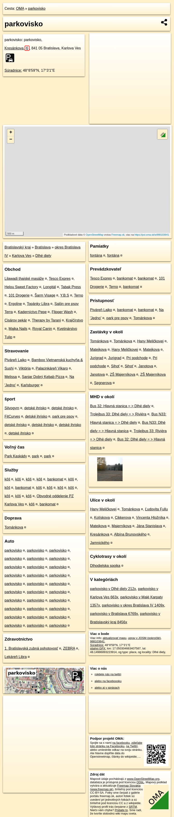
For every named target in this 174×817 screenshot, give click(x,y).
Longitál (49, 287)
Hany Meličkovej (150, 341)
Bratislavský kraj (18, 247)
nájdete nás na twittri (108, 674)
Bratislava (43, 247)
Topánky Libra (38, 304)
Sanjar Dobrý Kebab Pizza (43, 377)
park (35, 456)
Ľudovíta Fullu (156, 509)
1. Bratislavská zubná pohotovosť (31, 648)
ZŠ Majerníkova (122, 374)
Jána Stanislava (149, 526)
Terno (78, 295)
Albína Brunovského (130, 534)
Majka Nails (18, 329)
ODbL (140, 782)
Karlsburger (30, 385)
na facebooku (121, 742)
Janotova (145, 366)
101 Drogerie (19, 295)
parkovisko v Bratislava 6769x (114, 614)
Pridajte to (121, 810)
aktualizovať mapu (114, 638)
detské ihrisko (35, 408)
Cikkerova (123, 517)
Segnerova (102, 383)
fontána (96, 255)
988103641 (97, 641)
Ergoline (15, 304)
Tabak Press (71, 287)
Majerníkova (121, 526)
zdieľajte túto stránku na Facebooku (116, 744)
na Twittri (132, 746)
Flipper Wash (62, 312)
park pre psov (63, 416)
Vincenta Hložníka (150, 517)
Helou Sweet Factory (21, 287)
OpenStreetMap (95, 234)
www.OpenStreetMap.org (143, 778)
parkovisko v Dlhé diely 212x (113, 589)
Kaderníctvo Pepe (32, 312)
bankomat (55, 479)
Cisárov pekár (16, 320)
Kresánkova (17, 48)
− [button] (10, 139)
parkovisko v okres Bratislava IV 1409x (133, 605)
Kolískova (102, 517)
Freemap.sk (118, 234)
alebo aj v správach (107, 687)
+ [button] (10, 132)
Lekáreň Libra (16, 657)
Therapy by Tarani (46, 320)
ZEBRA (69, 648)
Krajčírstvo (74, 320)
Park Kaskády (16, 456)
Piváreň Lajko (16, 360)
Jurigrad (96, 358)
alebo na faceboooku (108, 681)
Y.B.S (64, 295)
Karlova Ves (21, 256)
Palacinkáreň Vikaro (52, 368)
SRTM (133, 806)
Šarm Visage (45, 295)
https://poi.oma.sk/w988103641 (152, 234)
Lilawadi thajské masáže (24, 278)
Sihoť (115, 366)
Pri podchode (137, 358)
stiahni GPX (98, 648)
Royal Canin (42, 329)
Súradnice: (13, 70)
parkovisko (36, 8)
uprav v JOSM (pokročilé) (144, 638)
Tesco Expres (59, 278)
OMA (20, 8)
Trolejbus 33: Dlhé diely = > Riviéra (118, 414)
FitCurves (12, 416)
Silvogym (12, 408)
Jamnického (99, 543)
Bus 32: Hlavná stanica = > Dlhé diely (120, 406)
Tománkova (14, 527)
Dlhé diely (43, 256)
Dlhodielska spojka (105, 566)
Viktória (25, 368)
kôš (7, 479)
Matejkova (98, 349)
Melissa (11, 377)
